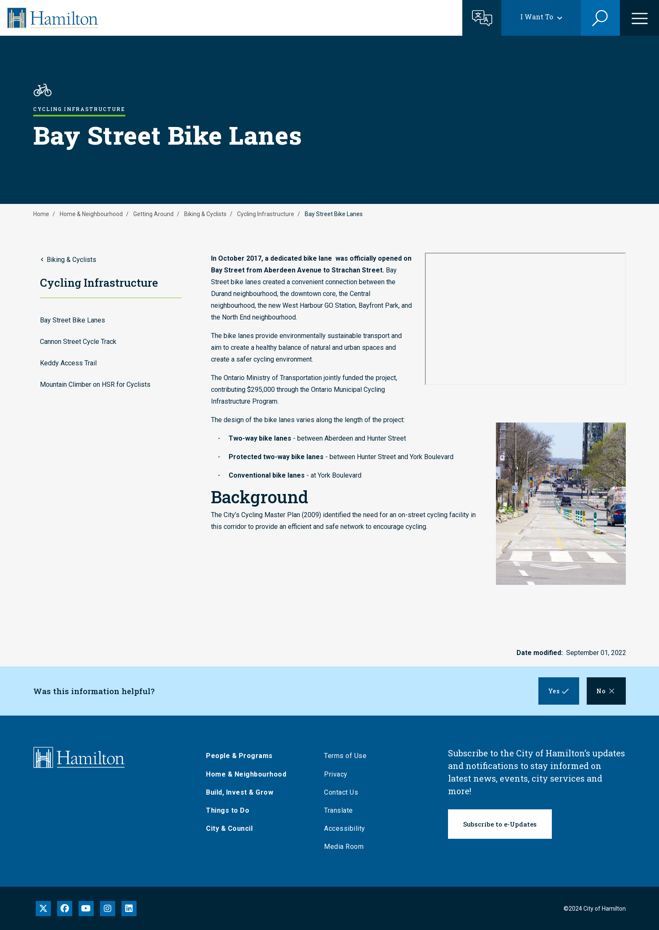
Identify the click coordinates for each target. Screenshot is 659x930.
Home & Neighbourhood (91, 214)
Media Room (345, 847)
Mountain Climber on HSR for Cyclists (95, 384)
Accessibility (346, 828)
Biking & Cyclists (205, 214)
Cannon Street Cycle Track (78, 342)
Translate (340, 810)
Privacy (337, 774)
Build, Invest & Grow (241, 792)
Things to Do (229, 810)
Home (41, 214)
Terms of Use (347, 756)
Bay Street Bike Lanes (72, 320)
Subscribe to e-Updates (500, 824)
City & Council (231, 828)
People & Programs (241, 756)
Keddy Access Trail (68, 363)
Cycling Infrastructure (265, 214)
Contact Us (343, 792)
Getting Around (153, 214)
